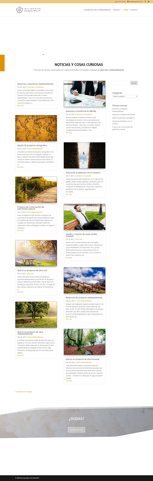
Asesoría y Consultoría (35, 87)
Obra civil (30, 274)
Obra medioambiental (35, 149)
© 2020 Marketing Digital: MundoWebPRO (27, 478)
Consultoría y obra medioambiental (97, 10)
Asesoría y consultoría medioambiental (35, 84)
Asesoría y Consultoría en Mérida (81, 111)
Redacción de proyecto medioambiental (84, 297)
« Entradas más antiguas (23, 392)
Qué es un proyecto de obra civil (32, 270)
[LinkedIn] (148, 1)
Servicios (116, 10)
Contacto (134, 10)
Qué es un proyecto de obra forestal (82, 359)
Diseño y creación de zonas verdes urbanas (81, 235)
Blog (126, 10)
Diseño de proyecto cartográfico (32, 145)
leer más (20, 105)
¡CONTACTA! (76, 429)
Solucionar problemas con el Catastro (83, 172)
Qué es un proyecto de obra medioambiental (30, 333)
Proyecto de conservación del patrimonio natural (30, 208)
